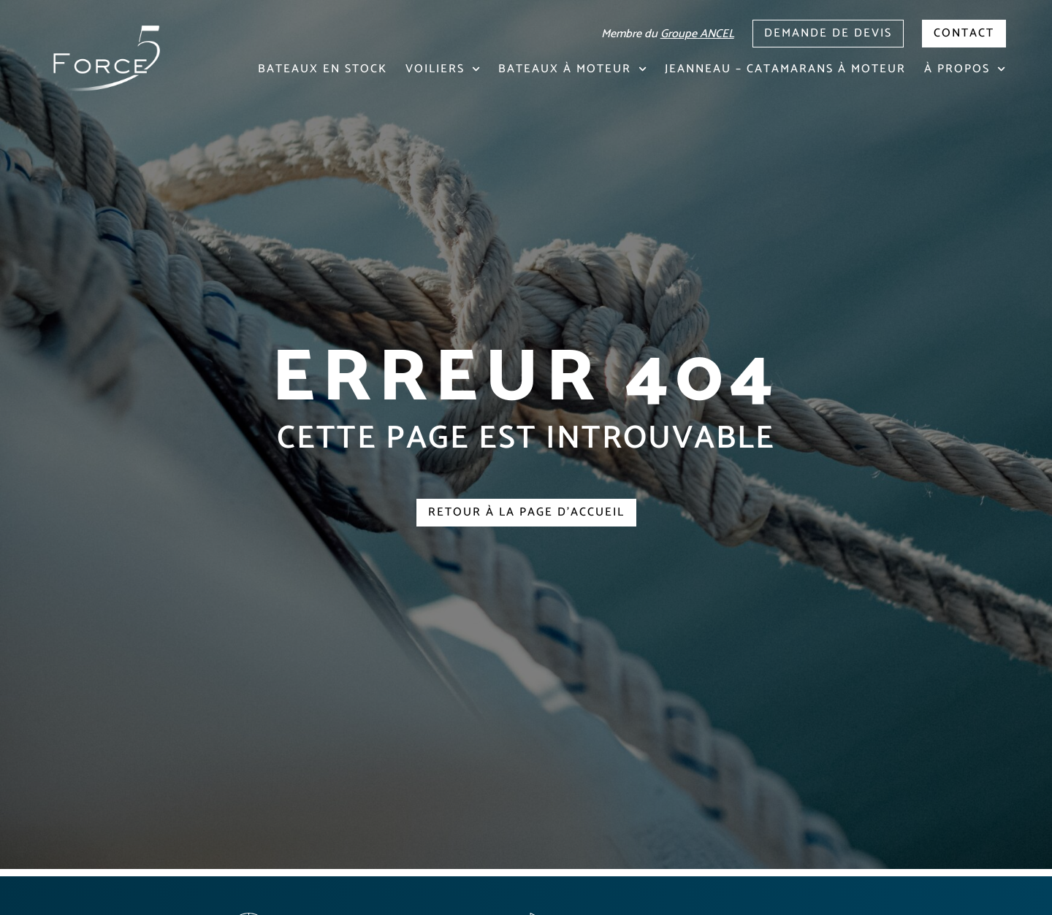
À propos (964, 69)
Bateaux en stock (322, 69)
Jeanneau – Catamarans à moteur (785, 69)
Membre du (667, 34)
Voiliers (442, 69)
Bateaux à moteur (572, 69)
